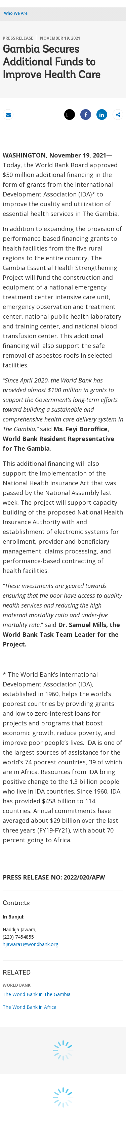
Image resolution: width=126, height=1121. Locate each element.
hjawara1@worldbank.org (30, 944)
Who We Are (16, 13)
